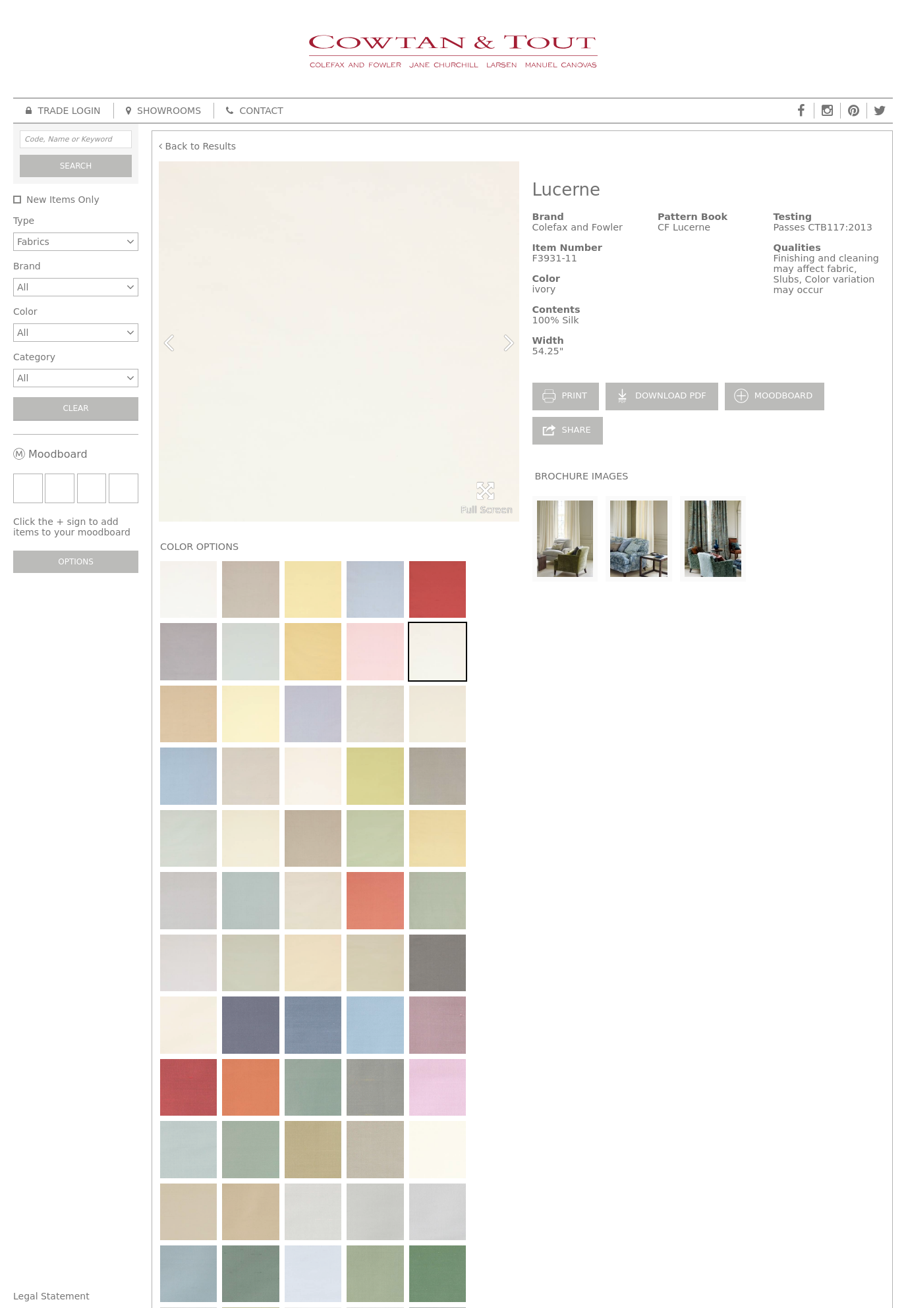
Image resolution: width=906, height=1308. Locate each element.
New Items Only (62, 199)
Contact (254, 110)
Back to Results (197, 146)
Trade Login (63, 110)
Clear (75, 408)
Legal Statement (51, 1296)
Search (76, 166)
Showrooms (163, 110)
